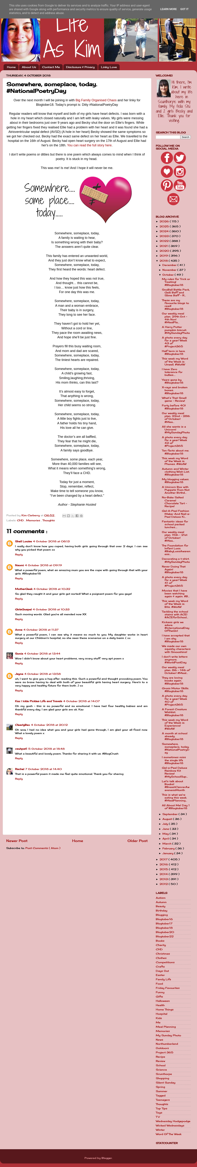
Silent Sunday (165, 1082)
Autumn (161, 902)
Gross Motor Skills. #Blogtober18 (175, 690)
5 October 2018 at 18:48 (46, 748)
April (166, 838)
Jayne (19, 673)
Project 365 (164, 1052)
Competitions (165, 962)
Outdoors (162, 1048)
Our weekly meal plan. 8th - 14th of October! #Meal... (176, 670)
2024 (165, 231)
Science (161, 1069)
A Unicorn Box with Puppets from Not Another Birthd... (175, 490)
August (167, 819)
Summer (161, 1091)
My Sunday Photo (168, 1035)
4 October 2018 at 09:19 (43, 565)
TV (158, 1116)
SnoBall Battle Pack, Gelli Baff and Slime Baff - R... (176, 292)
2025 (165, 226)
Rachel (19, 769)
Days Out (162, 970)
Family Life (163, 979)
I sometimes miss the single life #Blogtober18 (174, 760)
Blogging (162, 914)
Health (160, 1005)
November (169, 269)
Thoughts (48, 520)
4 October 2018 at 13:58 (42, 673)
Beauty (160, 906)
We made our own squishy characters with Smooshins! (176, 649)
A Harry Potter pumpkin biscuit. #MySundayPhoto (176, 330)
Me (158, 1022)
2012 (164, 884)
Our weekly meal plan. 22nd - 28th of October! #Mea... (176, 417)
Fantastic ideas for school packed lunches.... (175, 524)
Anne (18, 629)
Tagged (160, 1095)
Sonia (19, 653)
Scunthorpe (164, 1074)
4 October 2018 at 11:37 (41, 629)
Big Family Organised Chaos (96, 100)
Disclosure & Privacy (80, 67)
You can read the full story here (89, 145)
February (169, 848)
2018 (164, 260)
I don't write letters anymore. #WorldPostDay (175, 659)
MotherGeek (23, 589)
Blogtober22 (165, 936)
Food (159, 983)
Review (160, 1061)
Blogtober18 (164, 927)
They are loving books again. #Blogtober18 (172, 680)
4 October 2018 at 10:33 (51, 609)
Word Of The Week (168, 1134)
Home (11, 67)
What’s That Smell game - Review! (174, 399)
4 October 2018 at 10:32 (51, 589)
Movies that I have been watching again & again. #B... (175, 593)
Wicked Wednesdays (170, 1125)
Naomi (19, 565)
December (169, 265)
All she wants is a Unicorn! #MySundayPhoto (176, 429)
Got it (184, 9)
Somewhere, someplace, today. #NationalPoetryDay (175, 748)
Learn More (168, 9)
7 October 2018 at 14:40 (43, 769)
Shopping (162, 1078)
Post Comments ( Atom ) (42, 848)
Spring (160, 1086)
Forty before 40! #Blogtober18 (174, 407)
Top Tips (161, 1108)
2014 (164, 874)
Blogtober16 (164, 919)
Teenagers (163, 1099)
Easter (160, 975)
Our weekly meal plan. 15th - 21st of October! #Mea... (174, 536)
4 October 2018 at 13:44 (42, 653)
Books (160, 940)
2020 (165, 250)
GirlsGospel (23, 609)
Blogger (107, 1158)
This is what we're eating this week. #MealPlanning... (174, 797)
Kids (159, 1018)
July (165, 823)
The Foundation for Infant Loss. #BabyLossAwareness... (176, 550)
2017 (164, 859)
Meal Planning (166, 1026)
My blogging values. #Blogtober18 (175, 481)
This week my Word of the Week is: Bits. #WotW (175, 604)
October (168, 274)
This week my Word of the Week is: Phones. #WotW (175, 461)
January (168, 853)
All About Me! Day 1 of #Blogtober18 (176, 807)
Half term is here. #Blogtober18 (173, 352)
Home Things (165, 1009)
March (167, 843)
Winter (160, 1129)
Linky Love (109, 67)
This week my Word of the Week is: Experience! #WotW (175, 724)
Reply (19, 554)
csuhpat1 (21, 748)
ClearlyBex (22, 724)
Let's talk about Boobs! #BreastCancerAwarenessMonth (175, 786)
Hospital (161, 1013)
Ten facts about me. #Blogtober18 (175, 452)
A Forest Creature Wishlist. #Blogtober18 (174, 712)
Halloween (163, 1000)
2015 (164, 869)
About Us (29, 67)
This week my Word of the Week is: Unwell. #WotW (175, 361)
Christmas (163, 953)
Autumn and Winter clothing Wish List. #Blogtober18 (176, 471)
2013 (164, 879)
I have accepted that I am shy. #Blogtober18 (176, 638)
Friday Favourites (168, 988)
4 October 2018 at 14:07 (81, 701)
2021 (164, 246)
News (159, 1039)
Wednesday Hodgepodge (173, 1121)
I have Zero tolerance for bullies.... (172, 372)
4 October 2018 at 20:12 (49, 724)
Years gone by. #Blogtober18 (172, 381)
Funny (160, 992)
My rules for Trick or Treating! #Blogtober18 (176, 282)
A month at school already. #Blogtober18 (174, 736)
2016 (164, 864)
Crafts (160, 966)
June (166, 828)
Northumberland (167, 1043)
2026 (165, 221)
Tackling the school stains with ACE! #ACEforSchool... (175, 614)
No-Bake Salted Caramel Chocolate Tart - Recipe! (174, 502)
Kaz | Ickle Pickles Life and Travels (38, 701)
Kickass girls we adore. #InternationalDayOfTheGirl (175, 626)
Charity (161, 945)
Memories (33, 520)
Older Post (138, 841)
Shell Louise (23, 541)
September (170, 814)
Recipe (160, 1056)
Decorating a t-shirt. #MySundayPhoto (176, 560)
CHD (21, 520)
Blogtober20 (165, 932)
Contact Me (51, 67)
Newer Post (17, 841)
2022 (165, 241)
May (166, 833)
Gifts (159, 996)
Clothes (161, 958)
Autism (160, 897)
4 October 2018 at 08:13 (51, 541)
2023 (165, 236)
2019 (164, 255)
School (160, 1065)
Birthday (161, 910)
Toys (159, 1112)
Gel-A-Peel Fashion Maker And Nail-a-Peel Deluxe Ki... (176, 513)
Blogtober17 (164, 923)
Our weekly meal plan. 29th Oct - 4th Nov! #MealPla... (174, 318)
